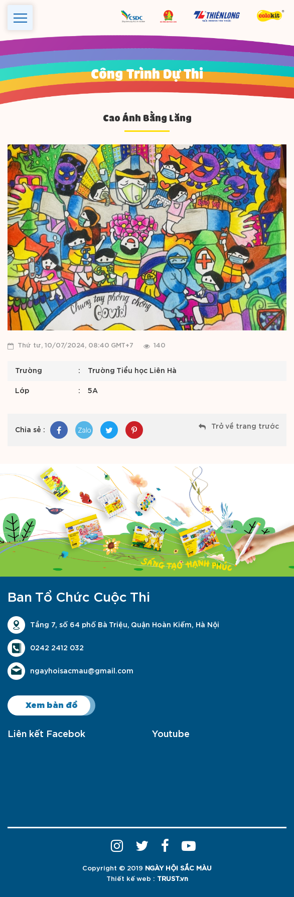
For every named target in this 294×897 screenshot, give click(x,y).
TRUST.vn (172, 879)
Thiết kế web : (130, 879)
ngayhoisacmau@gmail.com (81, 671)
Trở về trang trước (245, 426)
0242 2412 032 (57, 648)
